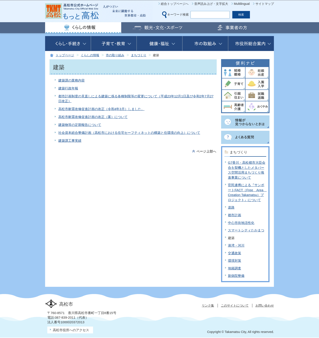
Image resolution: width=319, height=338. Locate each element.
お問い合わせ (264, 305)
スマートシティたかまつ (246, 230)
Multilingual (242, 3)
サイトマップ (264, 3)
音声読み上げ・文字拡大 (211, 3)
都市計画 (234, 215)
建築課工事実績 (69, 140)
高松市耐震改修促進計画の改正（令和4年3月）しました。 (101, 109)
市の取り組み (115, 55)
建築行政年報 (68, 88)
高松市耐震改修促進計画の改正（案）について (93, 117)
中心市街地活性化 (241, 223)
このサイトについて (235, 305)
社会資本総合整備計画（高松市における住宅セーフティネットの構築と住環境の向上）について (129, 132)
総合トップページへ (175, 3)
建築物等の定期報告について (79, 125)
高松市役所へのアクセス (71, 330)
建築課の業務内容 (71, 80)
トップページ (65, 55)
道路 (231, 207)
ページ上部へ (206, 151)
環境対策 (234, 260)
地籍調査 (234, 268)
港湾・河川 (236, 245)
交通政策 (234, 253)
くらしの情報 (90, 55)
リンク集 (208, 305)
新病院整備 (236, 276)
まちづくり (138, 55)
